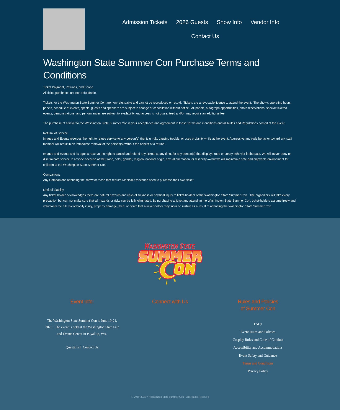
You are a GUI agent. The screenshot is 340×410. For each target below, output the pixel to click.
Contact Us (90, 347)
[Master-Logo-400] (64, 10)
